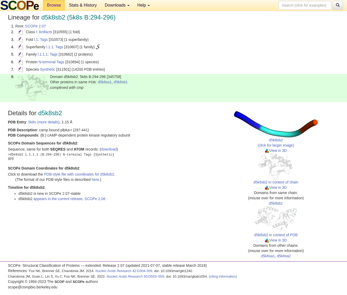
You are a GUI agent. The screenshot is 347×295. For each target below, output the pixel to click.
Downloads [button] (117, 5)
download (109, 149)
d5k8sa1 (105, 82)
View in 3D (276, 150)
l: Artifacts (44, 32)
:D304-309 (123, 271)
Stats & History (83, 5)
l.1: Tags (41, 39)
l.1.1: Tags (54, 47)
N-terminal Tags (51, 62)
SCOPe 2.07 (35, 26)
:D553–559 (135, 276)
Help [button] (143, 5)
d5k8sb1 (121, 82)
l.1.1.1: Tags (47, 54)
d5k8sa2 (284, 256)
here (95, 179)
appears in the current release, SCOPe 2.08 (69, 199)
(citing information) (223, 276)
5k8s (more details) (44, 122)
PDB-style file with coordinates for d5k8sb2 (79, 174)
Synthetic (47, 69)
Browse (54, 5)
